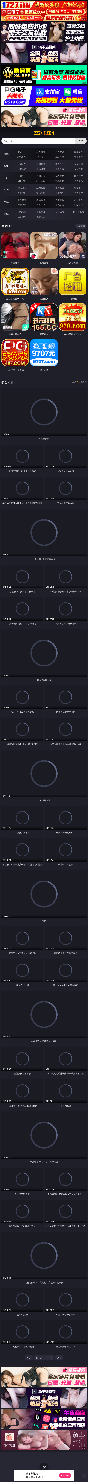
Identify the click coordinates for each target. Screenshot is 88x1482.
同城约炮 (22, 211)
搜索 (81, 140)
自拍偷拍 (40, 163)
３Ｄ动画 (78, 163)
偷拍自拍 (40, 175)
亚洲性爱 (22, 175)
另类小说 (40, 204)
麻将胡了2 (22, 156)
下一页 (49, 1357)
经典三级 (40, 180)
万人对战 (59, 151)
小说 (6, 201)
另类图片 (78, 192)
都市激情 (22, 199)
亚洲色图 (40, 187)
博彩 (6, 154)
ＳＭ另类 (78, 168)
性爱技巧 (78, 204)
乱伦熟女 (59, 180)
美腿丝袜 (22, 192)
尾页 (59, 1357)
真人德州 (40, 151)
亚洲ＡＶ (22, 163)
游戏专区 (78, 151)
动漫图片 (78, 187)
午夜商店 (40, 211)
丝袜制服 (40, 168)
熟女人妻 (22, 168)
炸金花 (41, 156)
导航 (6, 213)
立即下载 (65, 1475)
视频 (6, 166)
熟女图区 (59, 192)
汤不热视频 (78, 211)
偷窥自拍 (22, 187)
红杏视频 (22, 216)
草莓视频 (59, 211)
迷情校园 (22, 204)
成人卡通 (59, 175)
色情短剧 (40, 216)
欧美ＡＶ (59, 163)
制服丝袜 (22, 180)
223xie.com (44, 133)
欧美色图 (59, 187)
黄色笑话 (59, 204)
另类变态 (78, 180)
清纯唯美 (40, 192)
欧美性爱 (78, 175)
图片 (6, 189)
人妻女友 (59, 199)
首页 (29, 1357)
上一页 (39, 1357)
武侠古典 (78, 199)
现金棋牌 (59, 156)
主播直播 (59, 168)
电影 (6, 178)
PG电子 (21, 151)
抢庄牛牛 (78, 156)
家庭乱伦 (40, 199)
